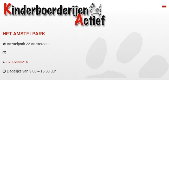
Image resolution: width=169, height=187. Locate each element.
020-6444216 (17, 62)
